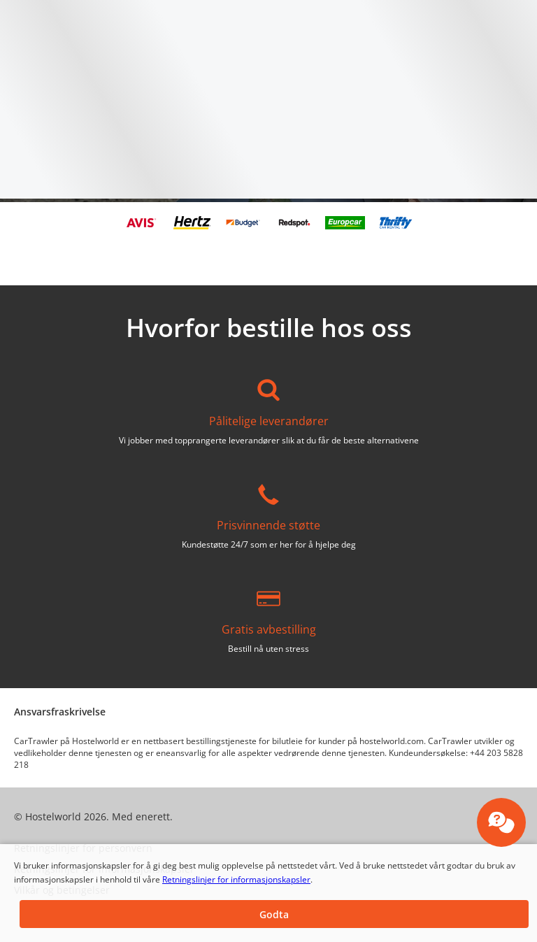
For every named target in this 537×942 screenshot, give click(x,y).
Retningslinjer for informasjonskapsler (236, 879)
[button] (274, 914)
